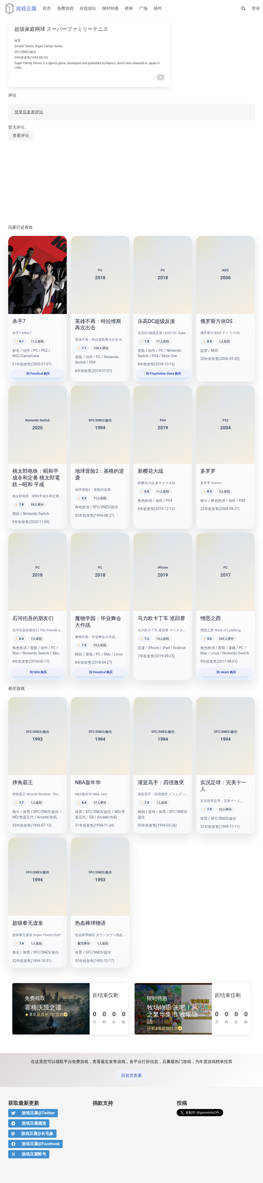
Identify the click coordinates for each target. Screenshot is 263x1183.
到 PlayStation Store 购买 (163, 373)
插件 (158, 8)
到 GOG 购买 (37, 672)
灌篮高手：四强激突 (161, 782)
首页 (47, 8)
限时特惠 (110, 8)
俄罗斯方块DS (216, 321)
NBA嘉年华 (88, 782)
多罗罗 (208, 471)
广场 (143, 8)
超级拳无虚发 (27, 923)
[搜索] (243, 8)
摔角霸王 (22, 782)
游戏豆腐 (19, 8)
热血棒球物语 (90, 923)
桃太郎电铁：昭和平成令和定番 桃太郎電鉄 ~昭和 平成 (36, 477)
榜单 (129, 8)
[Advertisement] (131, 183)
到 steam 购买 (225, 672)
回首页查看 (131, 1075)
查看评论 (21, 135)
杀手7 (18, 321)
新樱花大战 (150, 471)
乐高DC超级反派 (156, 321)
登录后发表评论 (28, 111)
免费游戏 (65, 8)
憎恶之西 (210, 618)
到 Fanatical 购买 (37, 373)
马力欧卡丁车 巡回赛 (161, 618)
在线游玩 (88, 8)
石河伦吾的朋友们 (32, 618)
